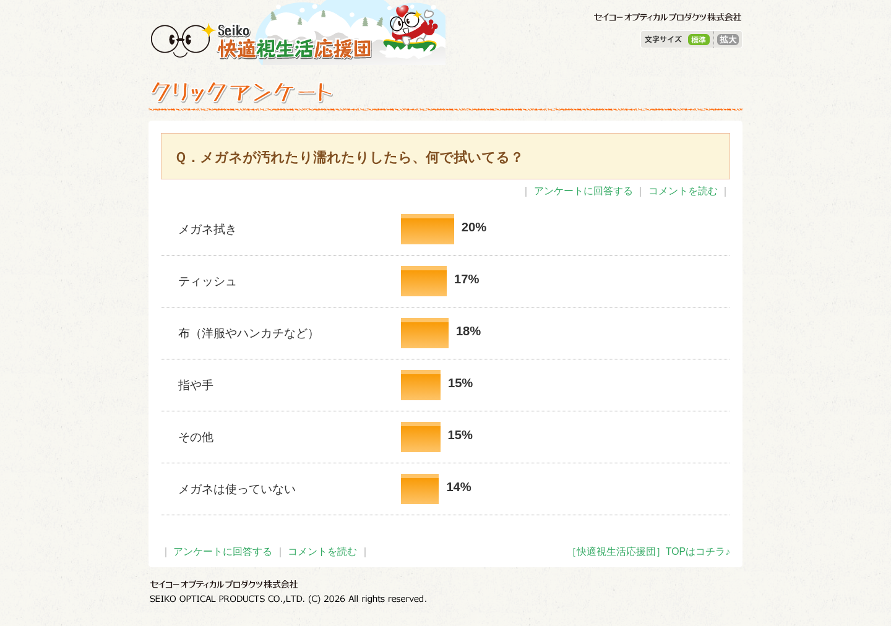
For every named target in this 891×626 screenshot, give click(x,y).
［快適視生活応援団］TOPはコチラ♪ (648, 551)
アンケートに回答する (583, 191)
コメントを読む (683, 191)
